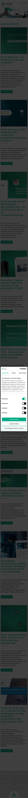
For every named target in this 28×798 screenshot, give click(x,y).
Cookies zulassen (14, 419)
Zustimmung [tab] (5, 373)
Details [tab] (14, 373)
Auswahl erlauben (14, 423)
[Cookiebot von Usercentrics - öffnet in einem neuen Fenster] (20, 369)
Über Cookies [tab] (22, 373)
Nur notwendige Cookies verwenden (14, 428)
